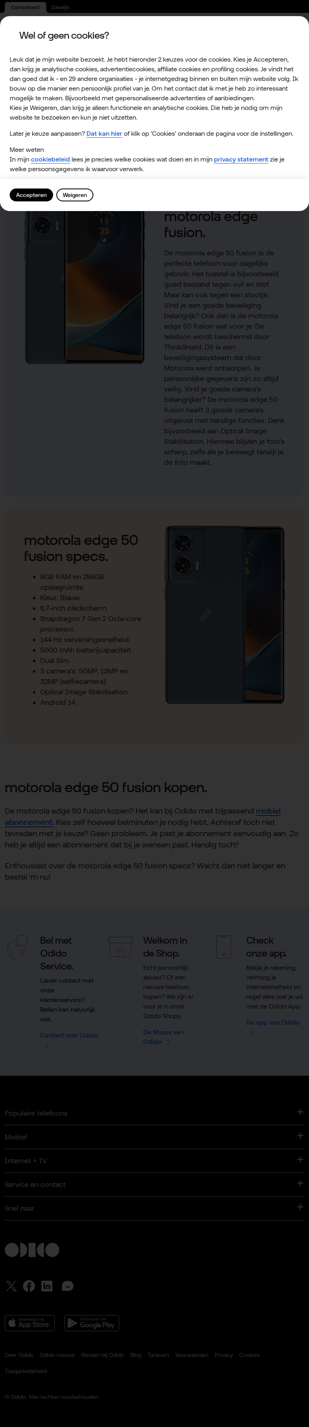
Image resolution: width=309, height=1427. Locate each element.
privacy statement (241, 159)
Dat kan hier (104, 133)
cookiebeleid (50, 159)
